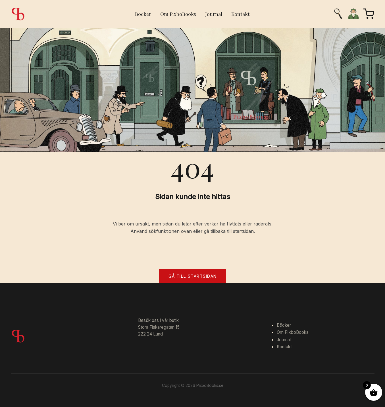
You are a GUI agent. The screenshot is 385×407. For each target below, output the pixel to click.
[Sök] (338, 14)
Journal (213, 13)
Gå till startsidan (192, 276)
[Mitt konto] (353, 14)
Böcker (143, 13)
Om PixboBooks (178, 13)
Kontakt (240, 13)
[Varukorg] (368, 14)
